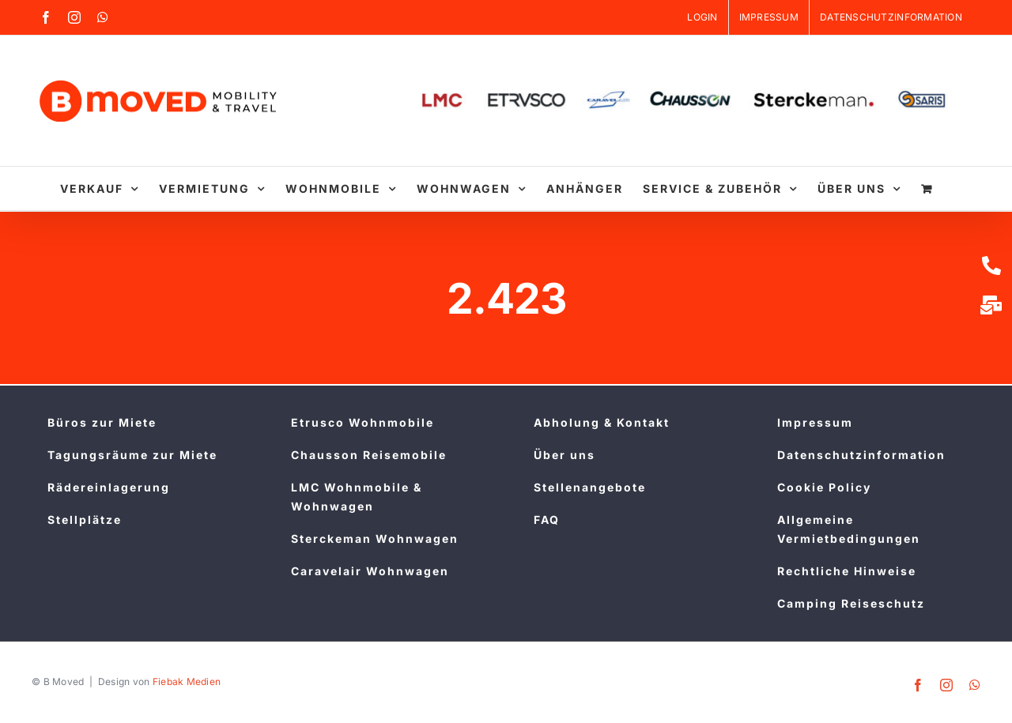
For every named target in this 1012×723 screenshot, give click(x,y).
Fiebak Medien (187, 681)
